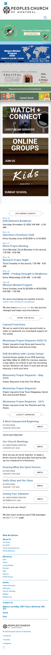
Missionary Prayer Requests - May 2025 (23, 377)
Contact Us (8, 603)
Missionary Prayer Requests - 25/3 (23, 401)
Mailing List (7, 597)
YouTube (14, 517)
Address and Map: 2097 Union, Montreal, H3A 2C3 (24, 608)
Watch (40, 427)
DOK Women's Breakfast (17, 220)
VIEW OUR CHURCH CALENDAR (18, 301)
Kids (4, 560)
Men (4, 571)
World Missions (9, 551)
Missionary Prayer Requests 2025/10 (25, 340)
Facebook (7, 636)
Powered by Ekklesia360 (4, 647)
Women (6, 568)
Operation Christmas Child (18, 234)
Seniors (6, 574)
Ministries (7, 557)
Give (5, 617)
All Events (6, 588)
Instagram (7, 643)
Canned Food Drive (14, 324)
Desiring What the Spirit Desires (22, 467)
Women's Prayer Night (16, 259)
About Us (7, 539)
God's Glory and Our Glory (18, 480)
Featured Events (9, 585)
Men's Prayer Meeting (15, 246)
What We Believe (10, 535)
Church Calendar (9, 591)
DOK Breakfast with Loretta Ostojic (23, 353)
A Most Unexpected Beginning (21, 421)
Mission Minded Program (17, 284)
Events (6, 582)
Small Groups (8, 577)
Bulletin (5, 594)
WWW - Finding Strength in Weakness (25, 273)
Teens (5, 562)
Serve (5, 613)
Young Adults (8, 565)
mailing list (24, 307)
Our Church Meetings (15, 441)
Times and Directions (11, 548)
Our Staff (6, 545)
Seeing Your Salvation (16, 493)
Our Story (6, 542)
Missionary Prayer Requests (19, 388)
